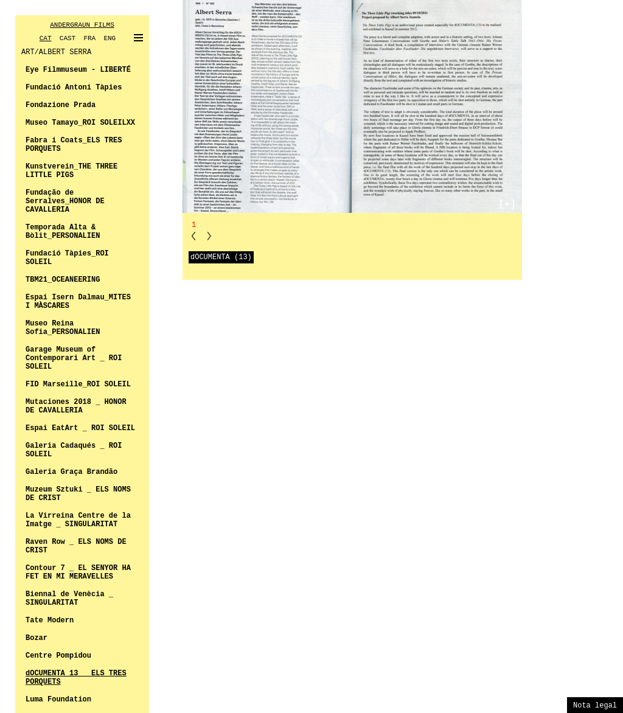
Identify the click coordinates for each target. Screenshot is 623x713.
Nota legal (595, 705)
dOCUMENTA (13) (221, 257)
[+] (507, 204)
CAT (46, 38)
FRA (89, 38)
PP (193, 235)
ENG (109, 38)
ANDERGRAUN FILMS (82, 25)
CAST (67, 38)
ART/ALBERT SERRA (56, 52)
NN (209, 235)
